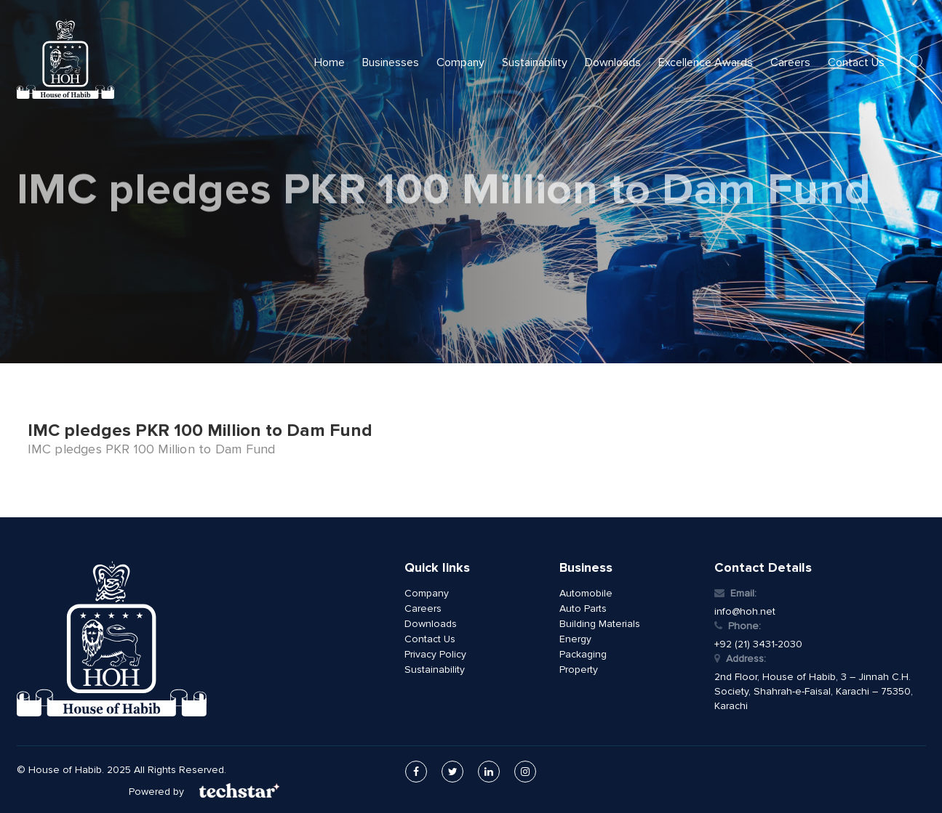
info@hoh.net (744, 611)
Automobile (585, 593)
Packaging (583, 654)
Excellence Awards (705, 62)
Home (329, 62)
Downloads (613, 62)
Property (578, 669)
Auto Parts (583, 608)
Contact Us (856, 62)
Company (460, 62)
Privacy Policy (435, 654)
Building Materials (599, 624)
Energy (575, 639)
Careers (790, 62)
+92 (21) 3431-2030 (758, 644)
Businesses (390, 62)
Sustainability (534, 62)
